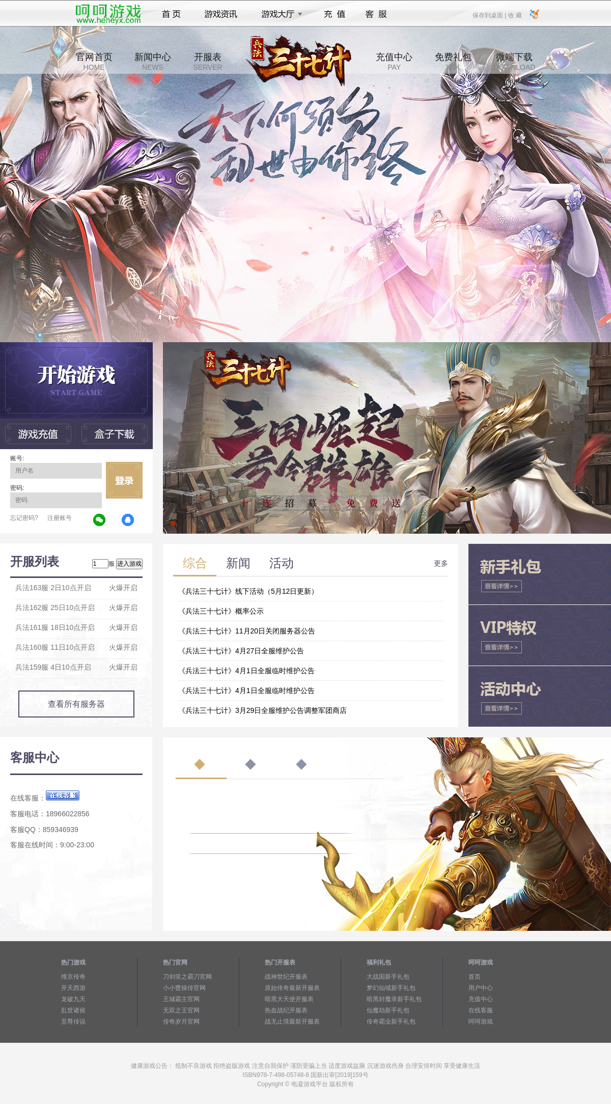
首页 (171, 14)
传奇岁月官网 (181, 1021)
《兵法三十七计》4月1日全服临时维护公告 (246, 671)
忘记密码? (24, 517)
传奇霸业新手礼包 (391, 1021)
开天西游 (73, 987)
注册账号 (59, 517)
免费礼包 (453, 61)
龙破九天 (73, 999)
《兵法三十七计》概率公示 (221, 611)
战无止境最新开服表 (292, 1021)
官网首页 (94, 61)
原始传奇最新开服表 (292, 987)
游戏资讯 (221, 14)
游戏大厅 (279, 14)
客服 (376, 14)
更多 (441, 563)
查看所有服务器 (76, 704)
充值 (334, 14)
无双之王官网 (181, 1010)
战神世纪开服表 (286, 976)
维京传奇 (73, 976)
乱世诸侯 (73, 1010)
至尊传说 (73, 1021)
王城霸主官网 (181, 999)
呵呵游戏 (480, 1021)
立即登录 (124, 480)
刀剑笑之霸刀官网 (187, 976)
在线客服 (480, 1010)
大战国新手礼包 (388, 976)
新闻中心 (152, 61)
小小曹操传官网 (184, 987)
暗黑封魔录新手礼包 (394, 999)
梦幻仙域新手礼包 (391, 987)
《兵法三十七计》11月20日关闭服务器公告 (246, 631)
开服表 (207, 61)
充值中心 (394, 61)
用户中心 (480, 987)
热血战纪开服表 (286, 1010)
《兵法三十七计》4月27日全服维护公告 (241, 651)
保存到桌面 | (490, 14)
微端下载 (514, 61)
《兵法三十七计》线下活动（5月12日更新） (248, 591)
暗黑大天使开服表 (289, 999)
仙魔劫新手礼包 (388, 1010)
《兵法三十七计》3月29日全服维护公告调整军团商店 (262, 710)
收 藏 (514, 14)
